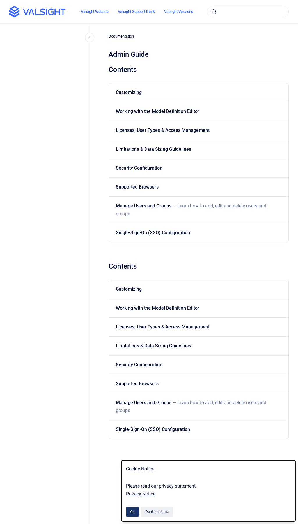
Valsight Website (95, 11)
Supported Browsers (137, 187)
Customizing (129, 92)
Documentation (121, 36)
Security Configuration (139, 168)
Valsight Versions (178, 11)
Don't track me (157, 511)
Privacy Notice (140, 494)
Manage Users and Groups (191, 209)
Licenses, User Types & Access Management (163, 130)
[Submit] (214, 11)
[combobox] (247, 11)
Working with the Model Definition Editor (157, 111)
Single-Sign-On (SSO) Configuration (153, 232)
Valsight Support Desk (136, 11)
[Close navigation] (89, 37)
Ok (132, 511)
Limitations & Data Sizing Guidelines (153, 149)
